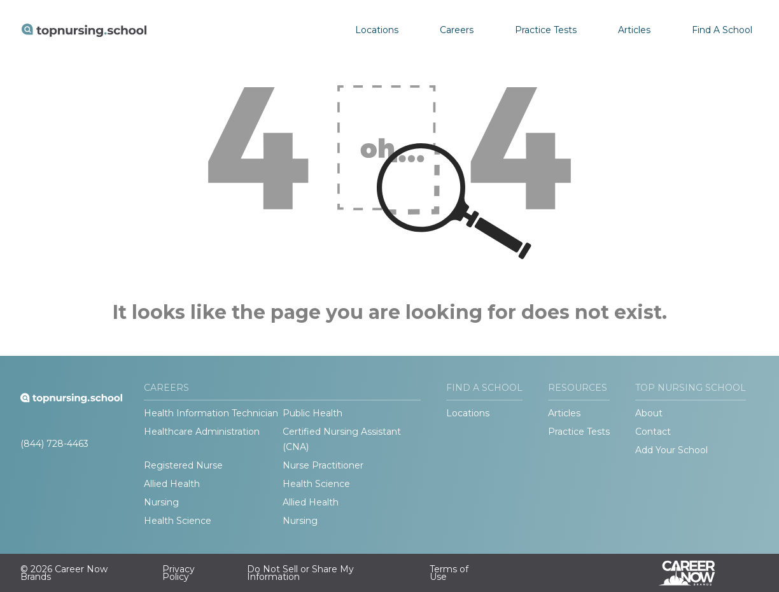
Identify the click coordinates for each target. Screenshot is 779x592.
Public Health (312, 413)
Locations (376, 30)
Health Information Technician (211, 413)
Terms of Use (449, 573)
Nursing (161, 502)
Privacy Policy (178, 573)
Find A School (722, 30)
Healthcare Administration (202, 431)
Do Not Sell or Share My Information (300, 573)
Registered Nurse (183, 465)
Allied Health (172, 484)
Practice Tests (546, 30)
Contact (653, 431)
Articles (634, 30)
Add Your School (671, 450)
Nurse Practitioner (323, 465)
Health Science (316, 484)
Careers (457, 30)
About (649, 413)
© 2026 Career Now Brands (64, 573)
